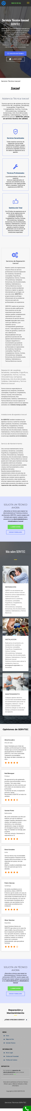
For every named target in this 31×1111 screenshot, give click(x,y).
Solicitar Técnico (10, 1045)
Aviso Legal (9, 1055)
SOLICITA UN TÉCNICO (15, 54)
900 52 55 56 (16, 3)
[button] (15, 1022)
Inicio (7, 1038)
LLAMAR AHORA (15, 59)
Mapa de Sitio (10, 1042)
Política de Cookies (11, 1062)
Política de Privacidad (12, 1059)
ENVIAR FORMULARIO (15, 533)
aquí (15, 1076)
